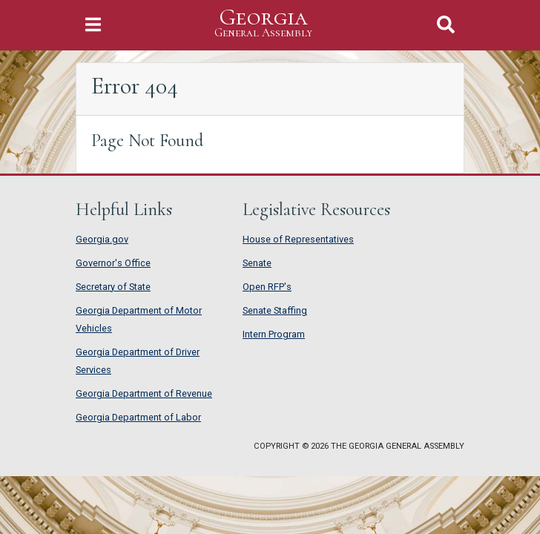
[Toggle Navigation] (93, 25)
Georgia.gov (102, 239)
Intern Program (274, 334)
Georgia (263, 23)
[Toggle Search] (445, 25)
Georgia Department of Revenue (144, 393)
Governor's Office (113, 262)
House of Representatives (298, 239)
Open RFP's (267, 286)
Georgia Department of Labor (138, 417)
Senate (257, 262)
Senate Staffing (275, 310)
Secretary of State (113, 286)
